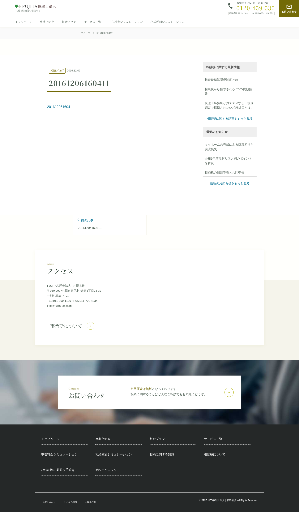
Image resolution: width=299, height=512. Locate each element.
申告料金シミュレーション (126, 22)
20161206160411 (60, 107)
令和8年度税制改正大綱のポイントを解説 (228, 161)
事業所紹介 (47, 22)
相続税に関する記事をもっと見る (230, 118)
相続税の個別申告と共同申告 (224, 172)
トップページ (23, 22)
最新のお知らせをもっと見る (230, 183)
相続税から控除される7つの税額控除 (228, 91)
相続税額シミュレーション (168, 22)
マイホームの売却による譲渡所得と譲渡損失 (229, 147)
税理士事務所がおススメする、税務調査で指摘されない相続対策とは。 (229, 105)
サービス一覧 (92, 22)
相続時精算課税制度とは (221, 79)
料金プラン (69, 22)
